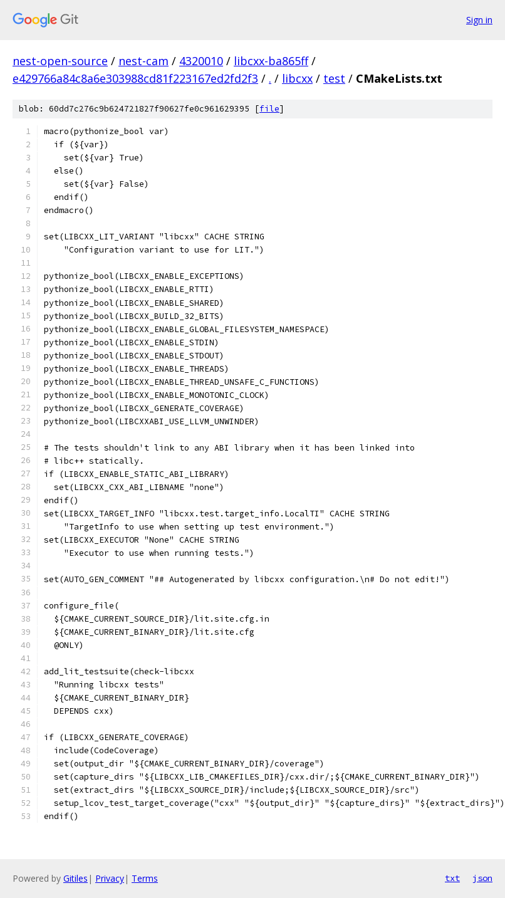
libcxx (297, 78)
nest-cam (143, 60)
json (482, 878)
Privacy (109, 878)
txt (452, 878)
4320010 (201, 60)
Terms (145, 878)
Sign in (479, 20)
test (334, 78)
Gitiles (75, 878)
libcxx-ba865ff (271, 60)
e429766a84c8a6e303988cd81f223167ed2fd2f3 (135, 78)
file (269, 108)
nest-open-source (60, 60)
